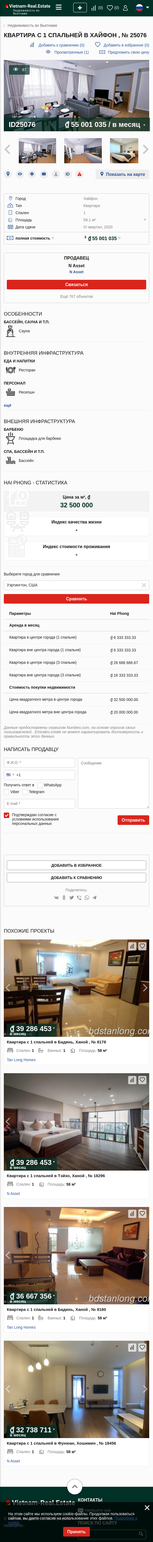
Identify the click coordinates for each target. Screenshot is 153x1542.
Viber (14, 789)
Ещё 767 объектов (76, 293)
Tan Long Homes (21, 1057)
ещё (7, 402)
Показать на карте (125, 171)
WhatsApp (53, 782)
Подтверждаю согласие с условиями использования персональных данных (35, 816)
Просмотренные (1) (71, 52)
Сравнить (76, 595)
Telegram (37, 789)
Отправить (133, 817)
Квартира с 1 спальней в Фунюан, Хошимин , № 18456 (61, 1440)
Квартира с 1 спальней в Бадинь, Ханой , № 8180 (56, 1306)
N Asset (76, 269)
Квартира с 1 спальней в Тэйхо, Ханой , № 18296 (56, 1172)
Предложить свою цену (128, 52)
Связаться (76, 281)
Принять (76, 1531)
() (100, 7)
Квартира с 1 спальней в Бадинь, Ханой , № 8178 (56, 1039)
